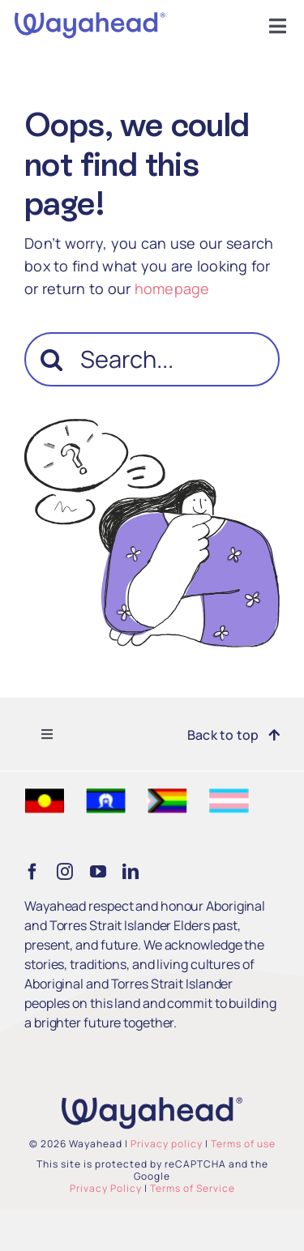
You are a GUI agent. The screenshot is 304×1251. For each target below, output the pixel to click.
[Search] (51, 359)
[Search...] (152, 359)
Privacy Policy (106, 1188)
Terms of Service (192, 1188)
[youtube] (98, 872)
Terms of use (243, 1144)
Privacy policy (167, 1144)
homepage (172, 288)
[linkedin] (130, 872)
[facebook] (32, 872)
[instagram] (65, 872)
